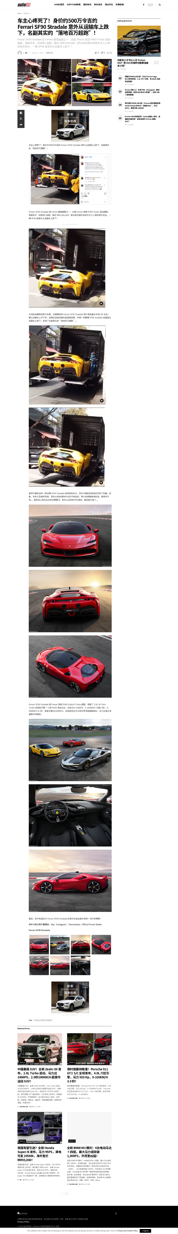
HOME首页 (59, 4)
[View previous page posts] (62, 1193)
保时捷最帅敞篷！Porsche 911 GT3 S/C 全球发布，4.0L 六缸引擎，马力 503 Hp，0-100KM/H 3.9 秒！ (88, 1075)
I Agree (145, 1231)
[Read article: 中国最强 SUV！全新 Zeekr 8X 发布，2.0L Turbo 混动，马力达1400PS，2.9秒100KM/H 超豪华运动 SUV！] (39, 1049)
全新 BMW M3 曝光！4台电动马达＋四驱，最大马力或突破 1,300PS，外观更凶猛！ (89, 1151)
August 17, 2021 (38, 53)
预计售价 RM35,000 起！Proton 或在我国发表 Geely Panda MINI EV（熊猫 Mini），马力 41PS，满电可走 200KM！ (142, 105)
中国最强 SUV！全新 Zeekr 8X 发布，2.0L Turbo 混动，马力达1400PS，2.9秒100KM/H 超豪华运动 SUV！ (39, 1075)
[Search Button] (160, 4)
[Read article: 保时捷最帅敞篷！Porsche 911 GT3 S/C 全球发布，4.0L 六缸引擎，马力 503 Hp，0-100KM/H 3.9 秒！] (89, 1049)
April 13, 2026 (28, 1180)
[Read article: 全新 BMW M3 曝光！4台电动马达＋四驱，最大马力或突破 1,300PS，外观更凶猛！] (89, 1128)
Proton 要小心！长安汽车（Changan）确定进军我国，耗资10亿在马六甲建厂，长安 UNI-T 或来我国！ (142, 92)
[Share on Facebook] (20, 113)
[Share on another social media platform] (20, 125)
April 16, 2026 (84, 1098)
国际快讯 (87, 4)
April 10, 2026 (84, 1184)
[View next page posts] (67, 1193)
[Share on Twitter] (20, 119)
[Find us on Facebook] (116, 1213)
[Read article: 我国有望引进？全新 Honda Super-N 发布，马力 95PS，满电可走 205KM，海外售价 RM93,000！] (39, 1128)
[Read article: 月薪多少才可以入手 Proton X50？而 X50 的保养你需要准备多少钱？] (139, 41)
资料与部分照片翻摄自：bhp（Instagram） (48, 924)
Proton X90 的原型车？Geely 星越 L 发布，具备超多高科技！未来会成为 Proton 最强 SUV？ (142, 119)
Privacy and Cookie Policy (127, 1231)
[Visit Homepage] (24, 5)
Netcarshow (74, 924)
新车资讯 (98, 4)
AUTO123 (27, 1226)
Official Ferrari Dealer (92, 924)
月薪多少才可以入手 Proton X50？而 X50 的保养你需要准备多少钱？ (132, 62)
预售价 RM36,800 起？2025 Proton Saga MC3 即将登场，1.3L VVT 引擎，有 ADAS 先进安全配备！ (142, 79)
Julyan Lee (24, 1106)
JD (26, 53)
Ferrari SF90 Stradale (43, 1020)
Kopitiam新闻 (74, 4)
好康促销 (120, 4)
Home (19, 13)
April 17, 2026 (34, 1106)
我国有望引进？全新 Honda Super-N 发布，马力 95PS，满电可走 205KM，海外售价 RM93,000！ (39, 1153)
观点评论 (109, 4)
